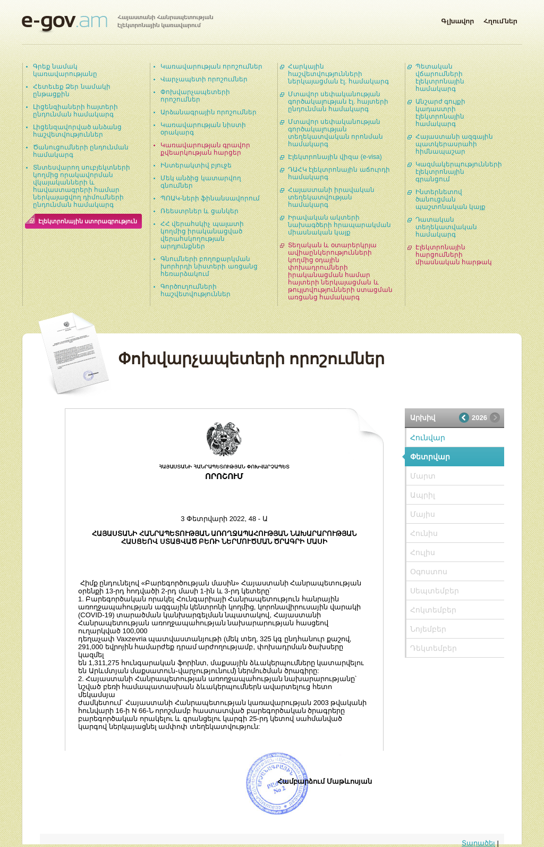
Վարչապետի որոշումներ (204, 79)
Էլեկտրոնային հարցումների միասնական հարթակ (453, 255)
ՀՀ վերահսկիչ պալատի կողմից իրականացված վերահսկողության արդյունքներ (202, 235)
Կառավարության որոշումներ (211, 66)
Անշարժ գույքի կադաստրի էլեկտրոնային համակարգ (440, 113)
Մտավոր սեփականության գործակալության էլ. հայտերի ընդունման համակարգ (338, 101)
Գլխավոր (457, 19)
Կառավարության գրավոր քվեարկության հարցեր (205, 148)
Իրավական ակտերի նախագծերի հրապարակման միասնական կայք (339, 225)
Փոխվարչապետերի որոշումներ (195, 95)
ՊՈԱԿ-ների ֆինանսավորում (210, 198)
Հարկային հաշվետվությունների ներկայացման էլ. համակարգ (338, 74)
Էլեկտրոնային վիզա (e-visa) (335, 157)
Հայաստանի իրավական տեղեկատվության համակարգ (331, 197)
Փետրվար (430, 456)
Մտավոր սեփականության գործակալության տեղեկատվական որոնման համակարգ (335, 133)
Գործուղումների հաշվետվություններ (195, 290)
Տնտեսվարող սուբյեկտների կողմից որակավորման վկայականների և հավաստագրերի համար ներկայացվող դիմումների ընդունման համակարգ (81, 186)
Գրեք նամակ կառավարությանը (65, 70)
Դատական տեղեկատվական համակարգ (446, 227)
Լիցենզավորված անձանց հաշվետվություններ (77, 130)
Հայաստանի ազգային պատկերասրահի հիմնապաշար (454, 144)
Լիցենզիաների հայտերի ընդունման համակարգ (75, 110)
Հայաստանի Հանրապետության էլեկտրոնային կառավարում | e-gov (117, 24)
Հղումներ (500, 19)
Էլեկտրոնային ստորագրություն (87, 221)
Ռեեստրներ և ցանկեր (199, 211)
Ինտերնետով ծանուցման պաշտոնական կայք (450, 199)
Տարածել (478, 843)
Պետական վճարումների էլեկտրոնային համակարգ (439, 78)
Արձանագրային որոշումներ (208, 112)
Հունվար (427, 437)
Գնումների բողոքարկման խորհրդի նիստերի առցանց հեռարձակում (209, 266)
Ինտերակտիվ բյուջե (196, 165)
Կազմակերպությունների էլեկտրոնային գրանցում (458, 172)
